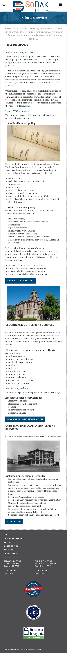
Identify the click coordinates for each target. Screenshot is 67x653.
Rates (7, 542)
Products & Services (14, 539)
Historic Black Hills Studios (20, 649)
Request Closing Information (25, 419)
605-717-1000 (11, 571)
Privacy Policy (11, 554)
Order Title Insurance (20, 281)
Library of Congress (36, 649)
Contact (8, 550)
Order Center (11, 546)
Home (7, 535)
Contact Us (14, 521)
